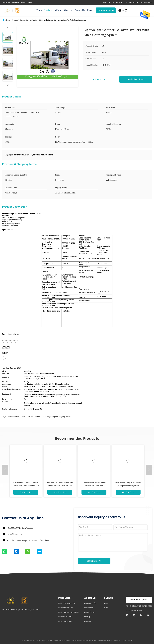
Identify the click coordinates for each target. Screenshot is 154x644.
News (106, 608)
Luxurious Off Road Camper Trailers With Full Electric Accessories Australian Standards (94, 486)
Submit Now (94, 560)
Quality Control (89, 612)
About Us (68, 10)
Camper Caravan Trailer (28, 20)
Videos (58, 10)
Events (90, 10)
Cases (106, 603)
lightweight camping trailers (59, 416)
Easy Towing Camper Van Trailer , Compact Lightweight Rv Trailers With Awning (128, 486)
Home (39, 10)
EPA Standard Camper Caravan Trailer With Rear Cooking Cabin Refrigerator (25, 486)
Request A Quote (105, 10)
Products (48, 10)
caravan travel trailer (16, 416)
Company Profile (90, 603)
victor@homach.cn (14, 534)
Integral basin (84, 267)
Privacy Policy (26, 640)
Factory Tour (88, 608)
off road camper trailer (36, 416)
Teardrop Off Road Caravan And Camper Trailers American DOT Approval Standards (60, 486)
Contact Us (80, 10)
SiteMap (87, 617)
